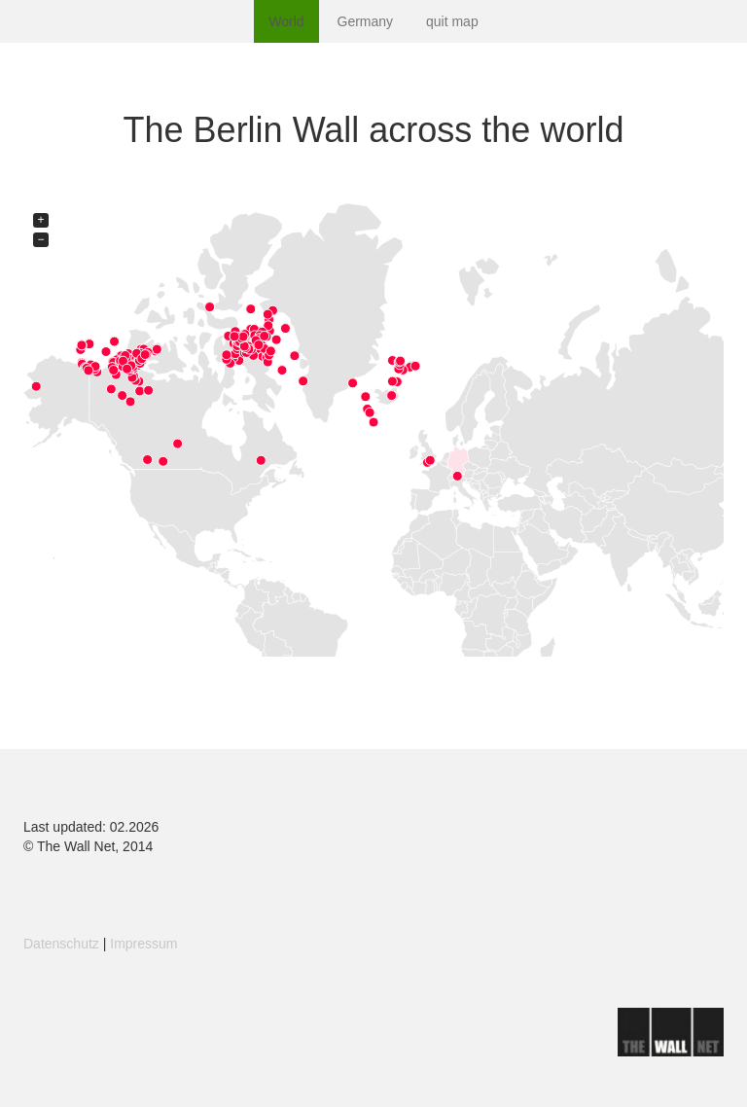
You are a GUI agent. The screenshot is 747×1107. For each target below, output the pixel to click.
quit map (452, 21)
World (285, 21)
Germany (366, 21)
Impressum (143, 943)
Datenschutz (61, 943)
